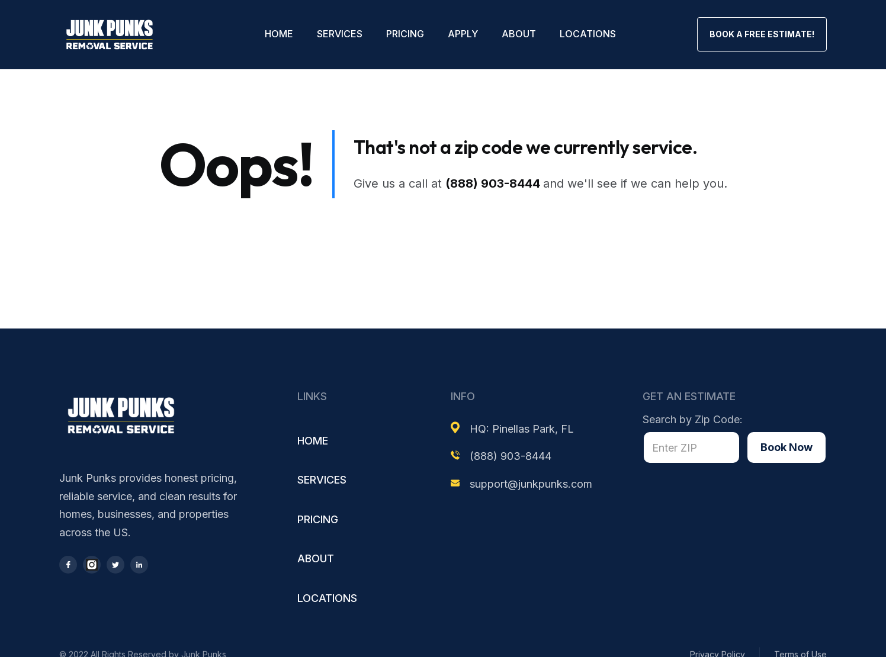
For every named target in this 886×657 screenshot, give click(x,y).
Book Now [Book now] (786, 447)
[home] (109, 34)
